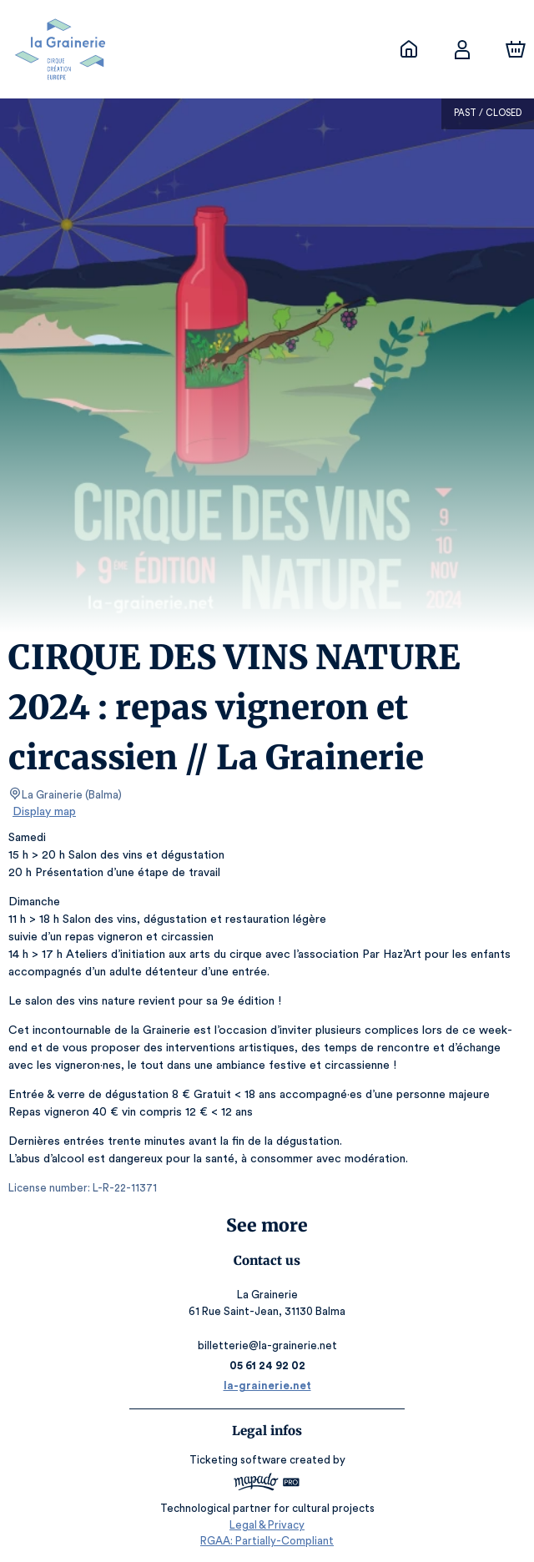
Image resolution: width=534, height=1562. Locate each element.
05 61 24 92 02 (267, 1365)
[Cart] (516, 49)
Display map (45, 812)
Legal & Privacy (267, 1525)
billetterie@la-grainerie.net (267, 1345)
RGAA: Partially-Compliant (266, 1540)
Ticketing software (240, 1460)
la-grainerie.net (266, 1385)
